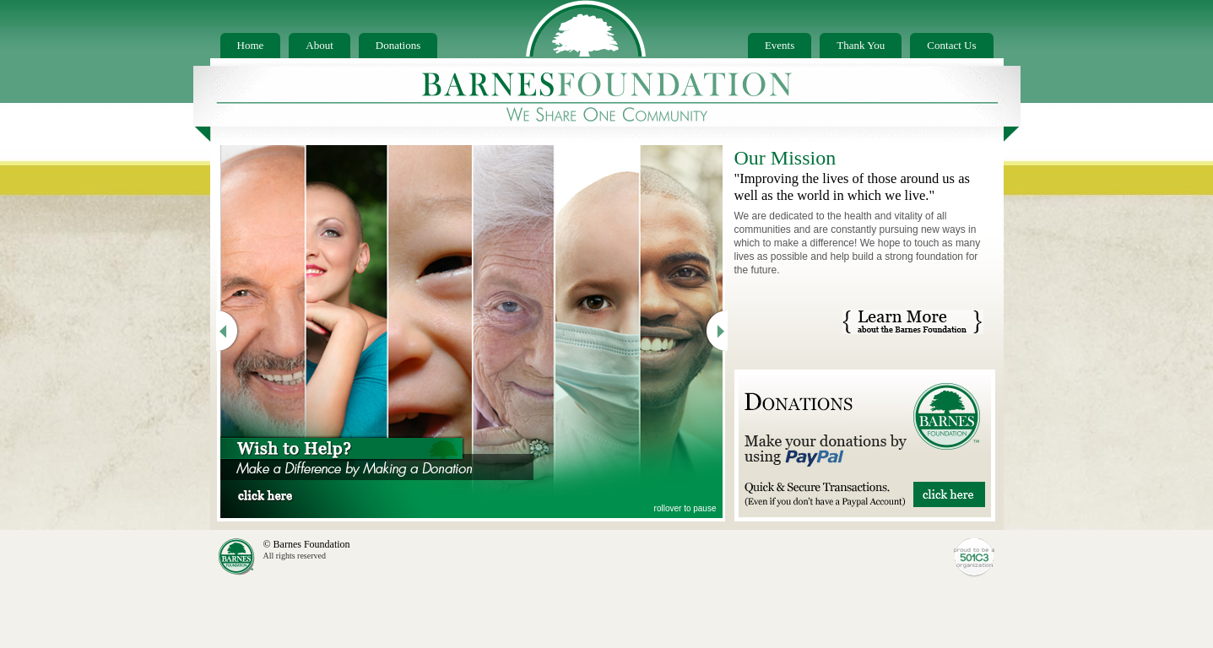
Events (779, 45)
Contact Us (951, 45)
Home (250, 45)
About (319, 45)
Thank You (861, 45)
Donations (398, 45)
